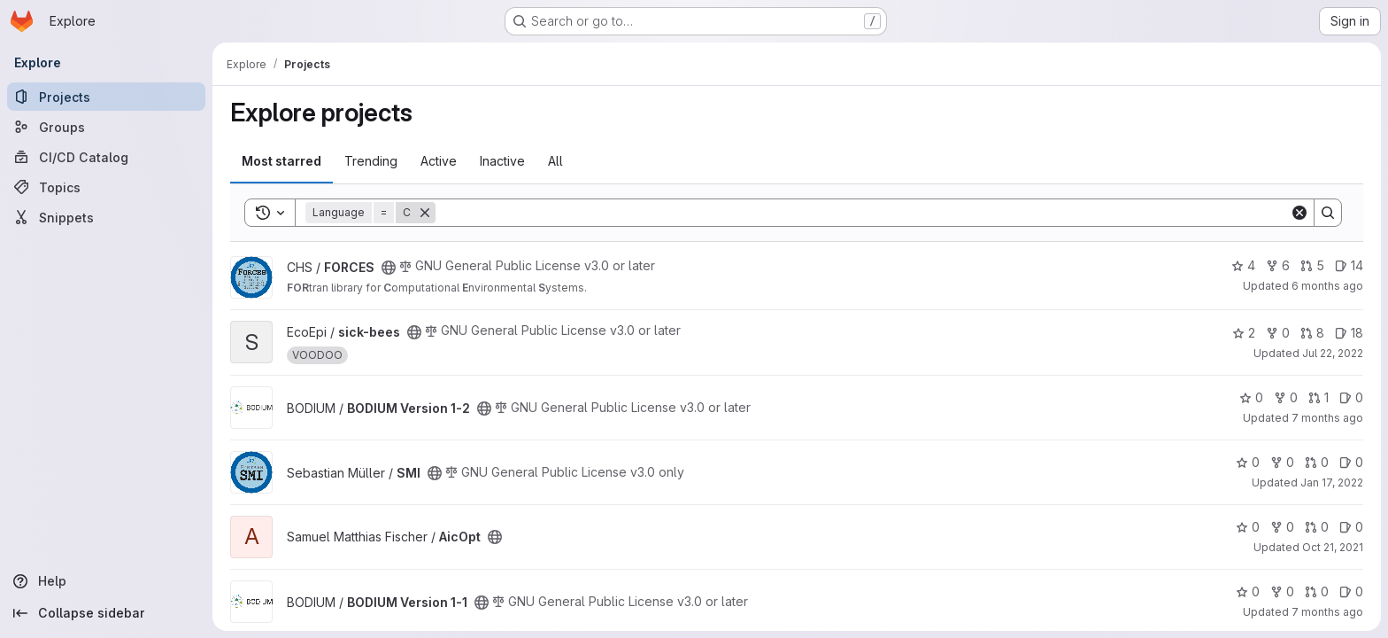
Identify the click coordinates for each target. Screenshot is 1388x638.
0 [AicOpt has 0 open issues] (1351, 526)
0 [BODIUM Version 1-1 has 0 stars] (1248, 591)
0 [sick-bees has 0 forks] (1278, 332)
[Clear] (1299, 212)
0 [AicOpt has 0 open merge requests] (1317, 526)
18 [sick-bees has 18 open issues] (1349, 332)
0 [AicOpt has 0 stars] (1248, 526)
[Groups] (106, 127)
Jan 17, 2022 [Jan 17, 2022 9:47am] (1331, 482)
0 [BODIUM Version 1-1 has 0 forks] (1282, 591)
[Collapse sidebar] (106, 613)
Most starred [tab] (281, 160)
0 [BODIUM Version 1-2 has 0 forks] (1286, 397)
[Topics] (106, 187)
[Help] (106, 581)
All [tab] (555, 160)
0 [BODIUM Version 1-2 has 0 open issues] (1351, 397)
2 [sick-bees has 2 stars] (1243, 332)
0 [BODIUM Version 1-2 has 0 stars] (1251, 397)
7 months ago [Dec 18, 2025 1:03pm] (1327, 417)
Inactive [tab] (502, 160)
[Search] (862, 212)
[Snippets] (106, 217)
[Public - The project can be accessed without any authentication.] (389, 268)
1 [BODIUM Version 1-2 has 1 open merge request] (1318, 397)
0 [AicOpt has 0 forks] (1282, 526)
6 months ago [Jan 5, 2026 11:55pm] (1327, 285)
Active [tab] (438, 160)
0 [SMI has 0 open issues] (1351, 462)
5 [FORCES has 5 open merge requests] (1312, 265)
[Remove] (425, 212)
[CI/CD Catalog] (106, 157)
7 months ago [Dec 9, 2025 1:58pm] (1327, 612)
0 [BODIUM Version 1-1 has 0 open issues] (1351, 591)
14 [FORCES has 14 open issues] (1349, 265)
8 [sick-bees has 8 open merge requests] (1312, 332)
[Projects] (106, 96)
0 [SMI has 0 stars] (1248, 462)
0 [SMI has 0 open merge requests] (1317, 462)
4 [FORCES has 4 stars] (1243, 265)
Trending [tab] (370, 160)
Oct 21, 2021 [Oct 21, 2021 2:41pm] (1332, 547)
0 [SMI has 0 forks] (1282, 462)
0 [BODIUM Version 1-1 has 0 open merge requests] (1317, 591)
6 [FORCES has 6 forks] (1278, 265)
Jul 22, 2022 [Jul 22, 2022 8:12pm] (1332, 353)
